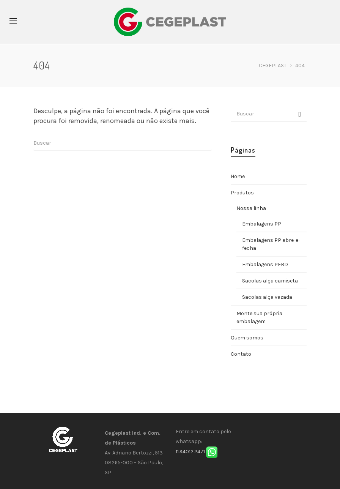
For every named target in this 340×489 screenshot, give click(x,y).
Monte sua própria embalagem (259, 317)
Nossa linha (251, 208)
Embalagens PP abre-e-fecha (271, 244)
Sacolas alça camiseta (270, 281)
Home (238, 176)
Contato (241, 354)
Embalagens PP (261, 224)
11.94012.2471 (190, 451)
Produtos (242, 192)
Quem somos (247, 337)
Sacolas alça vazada (267, 297)
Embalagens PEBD (265, 264)
